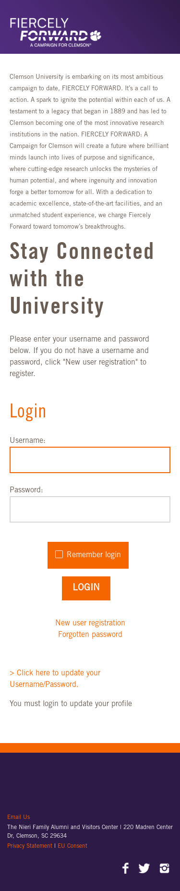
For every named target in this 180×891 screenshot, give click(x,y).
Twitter (145, 869)
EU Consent (72, 846)
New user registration (90, 623)
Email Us (18, 817)
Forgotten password (90, 635)
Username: (28, 441)
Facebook (126, 869)
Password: (26, 490)
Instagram (164, 869)
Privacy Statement (30, 846)
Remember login (94, 555)
